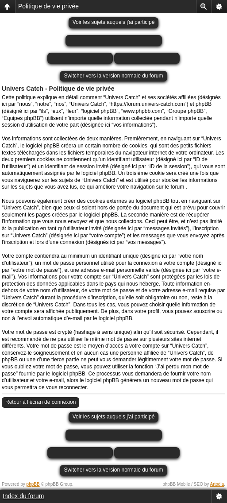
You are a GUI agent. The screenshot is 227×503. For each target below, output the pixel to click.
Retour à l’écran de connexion (40, 402)
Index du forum (23, 495)
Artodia (217, 484)
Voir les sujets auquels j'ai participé (114, 22)
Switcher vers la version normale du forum (113, 76)
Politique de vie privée (48, 6)
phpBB (33, 484)
